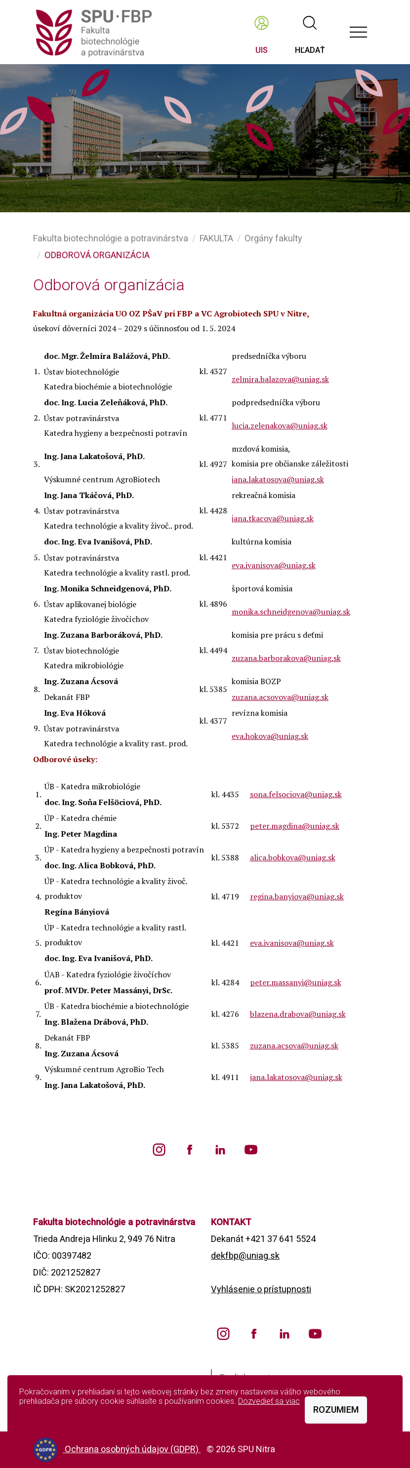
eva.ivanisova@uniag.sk (274, 565)
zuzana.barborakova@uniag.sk (286, 658)
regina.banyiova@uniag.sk (297, 896)
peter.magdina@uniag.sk (294, 825)
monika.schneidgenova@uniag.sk (291, 611)
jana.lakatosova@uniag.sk (278, 479)
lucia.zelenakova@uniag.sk (280, 425)
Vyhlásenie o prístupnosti (261, 1289)
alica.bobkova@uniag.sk (292, 857)
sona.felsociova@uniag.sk (296, 794)
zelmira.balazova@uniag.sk (280, 379)
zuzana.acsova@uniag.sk (294, 1045)
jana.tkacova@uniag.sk (273, 518)
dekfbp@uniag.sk (245, 1255)
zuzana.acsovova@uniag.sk (280, 697)
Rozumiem (336, 1409)
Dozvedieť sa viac (269, 1401)
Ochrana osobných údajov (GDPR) (133, 1449)
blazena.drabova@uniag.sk (298, 1013)
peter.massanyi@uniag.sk (295, 982)
